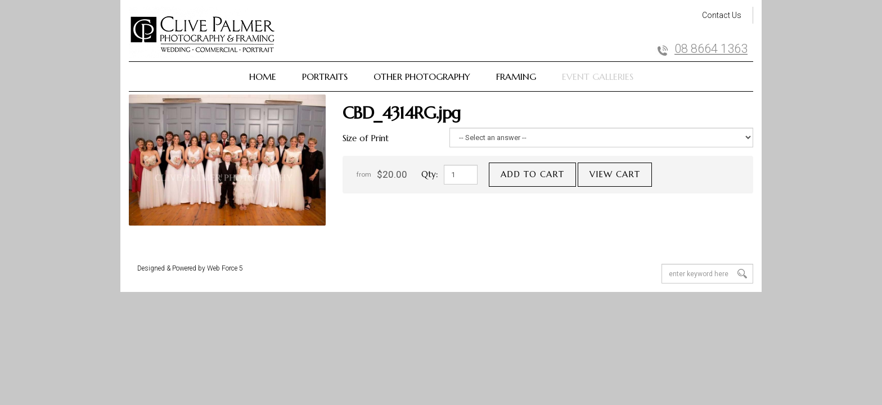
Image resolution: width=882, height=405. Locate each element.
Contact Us (721, 15)
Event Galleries (597, 76)
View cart (615, 174)
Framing (516, 76)
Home (262, 76)
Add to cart (532, 174)
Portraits (325, 76)
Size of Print (366, 138)
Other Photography (422, 76)
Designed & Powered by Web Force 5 (190, 268)
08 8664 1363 (711, 49)
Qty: (429, 174)
